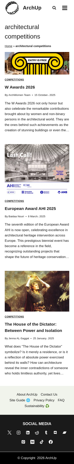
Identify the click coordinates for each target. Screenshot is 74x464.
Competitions (14, 79)
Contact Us (49, 394)
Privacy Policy (44, 400)
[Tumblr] (46, 433)
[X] (9, 433)
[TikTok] (42, 442)
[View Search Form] (54, 8)
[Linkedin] (28, 433)
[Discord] (55, 433)
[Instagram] (18, 433)
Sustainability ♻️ (37, 406)
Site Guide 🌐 (19, 400)
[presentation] (37, 63)
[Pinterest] (23, 442)
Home (8, 46)
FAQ (61, 400)
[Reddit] (37, 433)
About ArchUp (27, 394)
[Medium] (32, 442)
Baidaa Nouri (16, 216)
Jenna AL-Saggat (18, 338)
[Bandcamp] (64, 433)
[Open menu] (64, 8)
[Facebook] (51, 442)
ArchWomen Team (19, 95)
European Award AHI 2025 (30, 208)
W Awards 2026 (20, 87)
